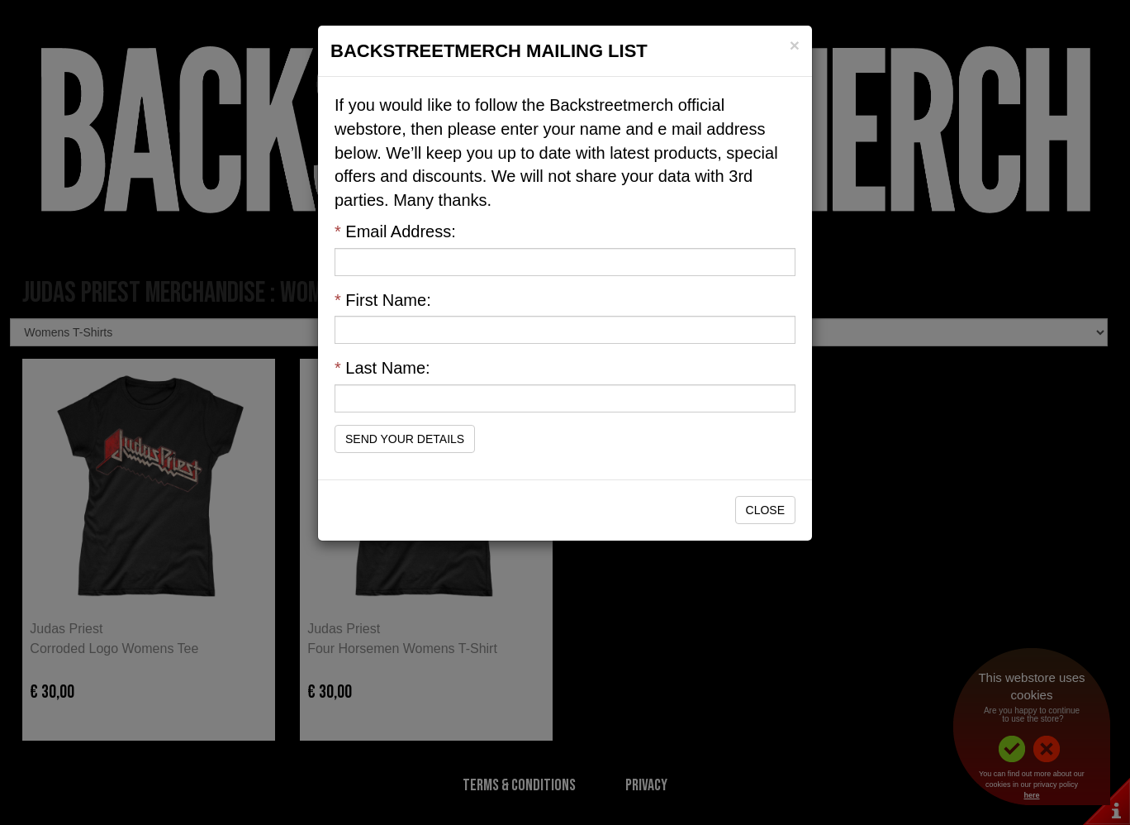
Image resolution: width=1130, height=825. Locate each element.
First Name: (383, 300)
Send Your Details (404, 439)
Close (765, 510)
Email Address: (395, 231)
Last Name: (382, 368)
